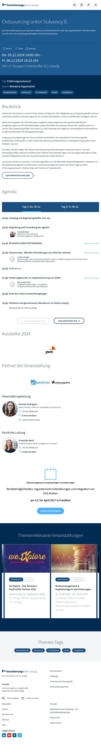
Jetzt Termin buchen (29, 419)
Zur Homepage (20, 5)
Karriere (5, 719)
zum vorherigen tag (34, 321)
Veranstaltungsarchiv (59, 686)
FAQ (4, 725)
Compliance (67, 92)
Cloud (54, 92)
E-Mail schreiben (28, 415)
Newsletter (6, 704)
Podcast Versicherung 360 (61, 681)
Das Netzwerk (56, 671)
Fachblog (54, 676)
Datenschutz (55, 722)
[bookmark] (7, 48)
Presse (5, 709)
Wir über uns (7, 714)
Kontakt (53, 704)
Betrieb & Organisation (22, 86)
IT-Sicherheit (41, 92)
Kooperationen (10, 92)
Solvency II (26, 92)
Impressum (55, 717)
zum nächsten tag (67, 321)
